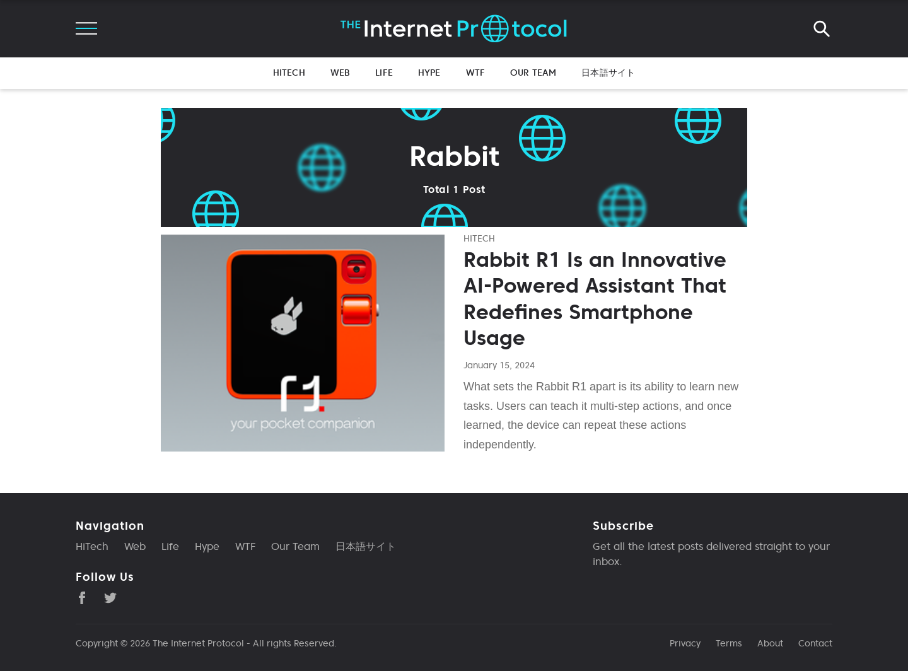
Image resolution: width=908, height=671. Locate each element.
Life (384, 72)
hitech (479, 238)
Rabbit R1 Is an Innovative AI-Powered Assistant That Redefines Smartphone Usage (594, 299)
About (770, 643)
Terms (729, 643)
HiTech (289, 72)
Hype (429, 72)
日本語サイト (608, 72)
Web (340, 72)
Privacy (685, 643)
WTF (475, 72)
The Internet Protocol (198, 643)
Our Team (533, 72)
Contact (815, 643)
